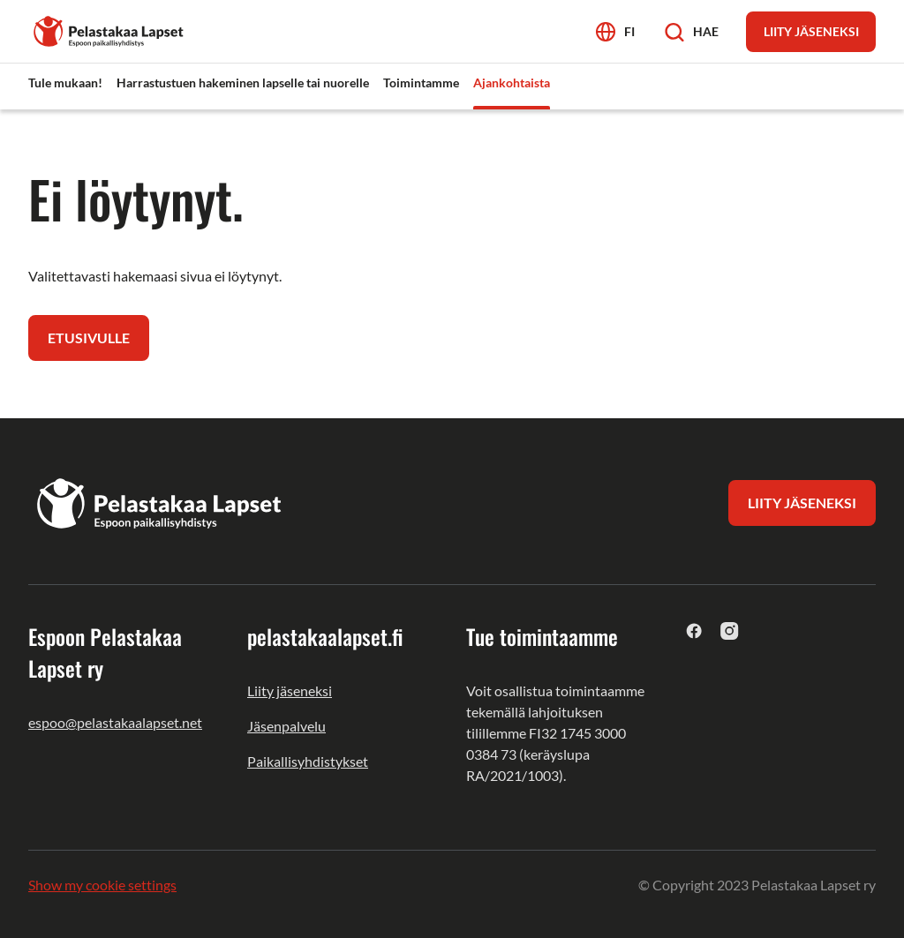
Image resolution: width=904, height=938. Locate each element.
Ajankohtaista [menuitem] (511, 82)
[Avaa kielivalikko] (615, 31)
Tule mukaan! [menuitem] (65, 82)
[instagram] (729, 630)
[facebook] (694, 630)
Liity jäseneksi (289, 690)
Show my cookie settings (102, 884)
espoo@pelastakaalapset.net (115, 722)
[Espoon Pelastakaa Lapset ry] (109, 29)
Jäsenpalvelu (286, 725)
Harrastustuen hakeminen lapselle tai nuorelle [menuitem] (243, 82)
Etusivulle (89, 337)
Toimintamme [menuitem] (421, 82)
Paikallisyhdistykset (307, 761)
